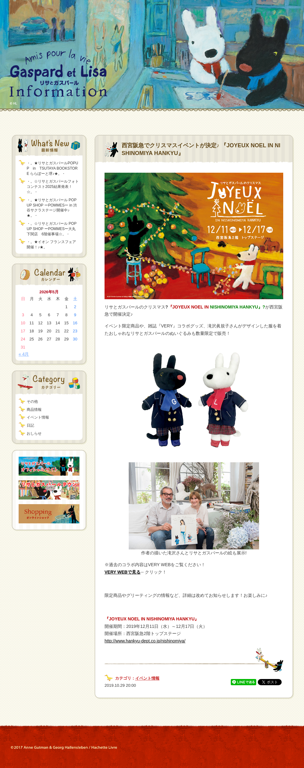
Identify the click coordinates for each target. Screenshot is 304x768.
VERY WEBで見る (123, 572)
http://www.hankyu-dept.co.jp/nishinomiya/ (145, 640)
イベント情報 (38, 417)
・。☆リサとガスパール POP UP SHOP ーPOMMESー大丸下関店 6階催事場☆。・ (51, 228)
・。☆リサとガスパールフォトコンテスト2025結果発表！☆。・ (53, 186)
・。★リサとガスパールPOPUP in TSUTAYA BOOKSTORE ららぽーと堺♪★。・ (52, 168)
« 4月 (24, 354)
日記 (30, 425)
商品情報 (34, 409)
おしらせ (34, 433)
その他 (32, 401)
